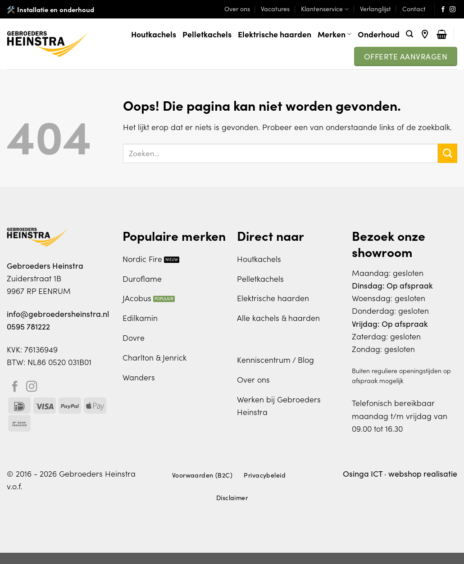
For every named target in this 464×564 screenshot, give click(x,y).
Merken (334, 34)
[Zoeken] (409, 34)
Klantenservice (325, 9)
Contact (414, 9)
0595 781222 (28, 326)
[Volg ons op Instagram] (452, 9)
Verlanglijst (375, 9)
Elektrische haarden (274, 34)
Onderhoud (379, 34)
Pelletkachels (207, 34)
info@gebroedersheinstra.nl (58, 313)
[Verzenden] (447, 153)
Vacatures (275, 9)
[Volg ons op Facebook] (443, 9)
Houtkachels (153, 34)
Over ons (237, 9)
